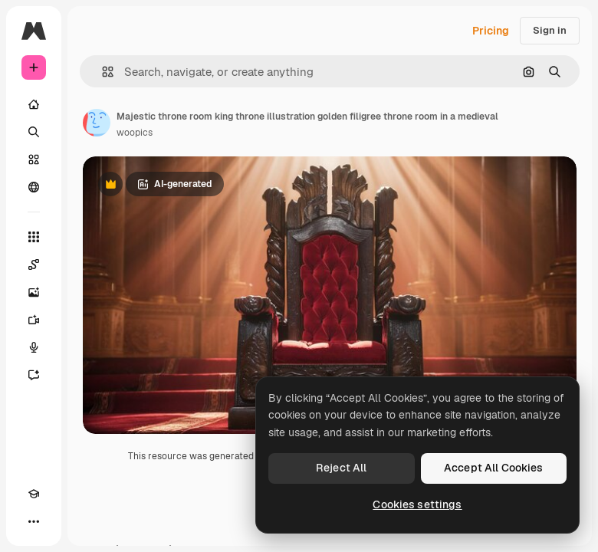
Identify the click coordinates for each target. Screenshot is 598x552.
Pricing (490, 31)
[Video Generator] (33, 319)
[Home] (33, 104)
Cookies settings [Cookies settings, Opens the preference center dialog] (417, 504)
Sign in (550, 30)
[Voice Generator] (33, 347)
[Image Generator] (33, 292)
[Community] (33, 187)
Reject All (341, 468)
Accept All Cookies (494, 468)
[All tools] (33, 237)
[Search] (33, 132)
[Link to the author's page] (96, 122)
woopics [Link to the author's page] (135, 133)
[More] (33, 521)
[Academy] (33, 493)
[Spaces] (33, 264)
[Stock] (33, 159)
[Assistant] (33, 375)
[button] (101, 71)
